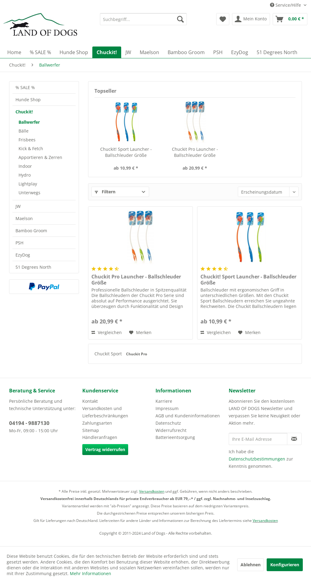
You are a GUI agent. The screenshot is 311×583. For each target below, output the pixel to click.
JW (18, 206)
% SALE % (25, 87)
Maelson (24, 218)
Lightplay (28, 184)
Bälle (24, 131)
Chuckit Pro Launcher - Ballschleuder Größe (195, 152)
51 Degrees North (33, 267)
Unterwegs (29, 192)
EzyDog (22, 255)
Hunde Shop (28, 99)
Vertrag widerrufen (105, 449)
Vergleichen (106, 332)
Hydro (25, 175)
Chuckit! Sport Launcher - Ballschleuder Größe (126, 152)
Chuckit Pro (136, 354)
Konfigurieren (284, 564)
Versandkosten (151, 491)
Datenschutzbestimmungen (257, 459)
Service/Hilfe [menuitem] (286, 5)
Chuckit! (24, 112)
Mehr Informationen (90, 573)
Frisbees (27, 140)
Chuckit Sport (108, 354)
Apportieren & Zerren (40, 157)
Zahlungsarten (97, 423)
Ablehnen (251, 564)
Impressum (167, 408)
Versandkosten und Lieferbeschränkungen (105, 412)
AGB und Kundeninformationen (188, 416)
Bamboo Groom (31, 230)
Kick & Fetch (31, 148)
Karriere (164, 401)
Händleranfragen (99, 437)
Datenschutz (168, 423)
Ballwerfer (29, 122)
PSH (19, 243)
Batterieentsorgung (175, 437)
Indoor (25, 166)
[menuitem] (143, 19)
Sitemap (90, 430)
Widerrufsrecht (171, 430)
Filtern (105, 192)
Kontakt (90, 401)
